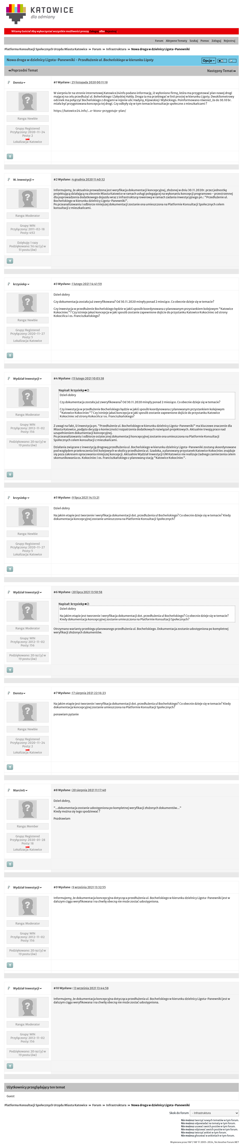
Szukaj (194, 40)
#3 (55, 284)
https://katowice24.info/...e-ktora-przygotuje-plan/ (90, 111)
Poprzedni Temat (24, 70)
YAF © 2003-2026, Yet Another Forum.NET (216, 1142)
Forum (159, 40)
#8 (56, 790)
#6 (56, 592)
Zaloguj (94, 31)
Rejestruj (111, 31)
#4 (56, 378)
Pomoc (205, 40)
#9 (56, 887)
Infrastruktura (116, 49)
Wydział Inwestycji (26, 378)
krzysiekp (20, 284)
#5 (56, 497)
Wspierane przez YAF (181, 1142)
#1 (55, 82)
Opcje (207, 61)
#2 (55, 179)
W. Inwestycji (22, 179)
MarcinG (19, 790)
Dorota (18, 82)
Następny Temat (220, 71)
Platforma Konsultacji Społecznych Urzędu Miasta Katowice (46, 49)
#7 (55, 693)
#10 (56, 988)
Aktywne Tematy (176, 40)
